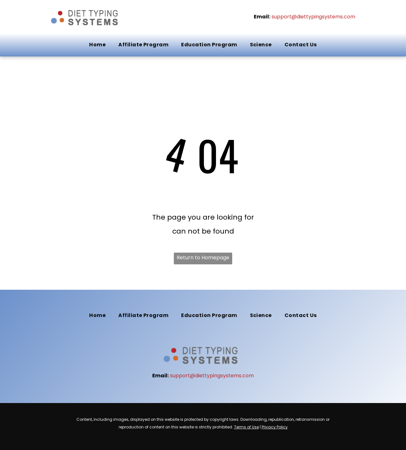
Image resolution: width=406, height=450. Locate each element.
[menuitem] (97, 44)
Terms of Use (246, 427)
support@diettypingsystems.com (313, 16)
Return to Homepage (203, 257)
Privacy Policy (275, 427)
